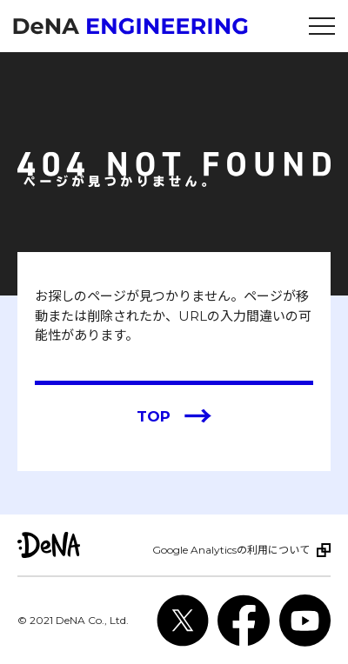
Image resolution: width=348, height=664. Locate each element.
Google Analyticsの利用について (231, 549)
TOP (174, 417)
